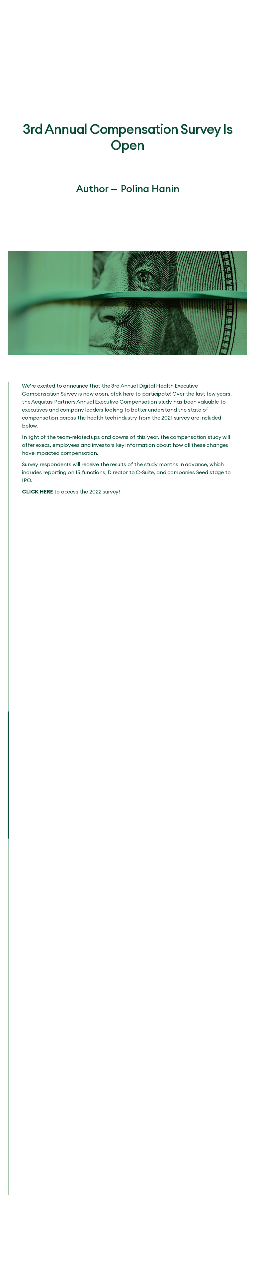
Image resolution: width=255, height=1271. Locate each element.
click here (122, 393)
